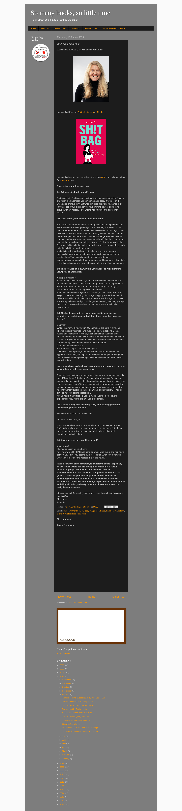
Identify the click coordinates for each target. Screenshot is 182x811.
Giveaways (75, 28)
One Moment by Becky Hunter (74, 709)
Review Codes (91, 28)
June (64, 740)
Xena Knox (81, 514)
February (66, 755)
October (66, 687)
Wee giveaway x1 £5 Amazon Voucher (78, 705)
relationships (70, 514)
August (65, 694)
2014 (62, 793)
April (64, 747)
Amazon (65, 180)
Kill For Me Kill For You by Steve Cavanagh (80, 728)
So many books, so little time (70, 12)
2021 (62, 767)
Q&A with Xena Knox (70, 724)
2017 (62, 782)
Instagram (89, 112)
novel (114, 511)
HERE (104, 177)
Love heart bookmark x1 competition (77, 701)
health (108, 511)
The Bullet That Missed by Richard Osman (80, 731)
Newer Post (64, 596)
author (66, 511)
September (67, 691)
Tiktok (99, 112)
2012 (62, 801)
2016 (62, 786)
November (67, 683)
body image (90, 511)
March (65, 751)
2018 (62, 778)
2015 (62, 789)
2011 (62, 804)
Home (33, 28)
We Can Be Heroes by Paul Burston (77, 713)
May (64, 744)
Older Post (118, 596)
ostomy (121, 511)
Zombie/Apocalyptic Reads (113, 28)
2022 (62, 763)
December (67, 680)
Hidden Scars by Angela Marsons (76, 720)
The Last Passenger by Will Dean (76, 716)
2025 (62, 669)
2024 (62, 672)
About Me (45, 28)
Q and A (60, 514)
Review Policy (60, 28)
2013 (62, 797)
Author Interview (77, 511)
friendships (100, 511)
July (64, 736)
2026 (62, 665)
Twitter (80, 112)
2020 (62, 771)
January (66, 759)
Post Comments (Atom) (79, 603)
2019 (62, 774)
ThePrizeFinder (63, 653)
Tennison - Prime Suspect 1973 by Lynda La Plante (83, 698)
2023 (62, 676)
